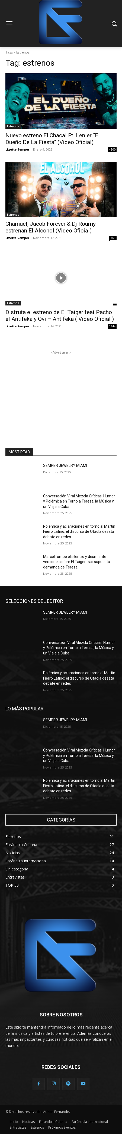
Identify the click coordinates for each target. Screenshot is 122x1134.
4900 (112, 149)
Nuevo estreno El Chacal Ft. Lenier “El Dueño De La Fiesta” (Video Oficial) (52, 138)
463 (113, 238)
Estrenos (13, 126)
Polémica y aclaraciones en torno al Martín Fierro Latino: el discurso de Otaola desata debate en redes (79, 531)
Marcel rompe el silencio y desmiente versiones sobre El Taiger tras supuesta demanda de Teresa (76, 561)
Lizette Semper (17, 149)
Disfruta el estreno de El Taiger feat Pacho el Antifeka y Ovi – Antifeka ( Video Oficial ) (59, 315)
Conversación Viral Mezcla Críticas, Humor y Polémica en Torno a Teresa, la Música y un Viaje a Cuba (79, 501)
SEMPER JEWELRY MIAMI (65, 465)
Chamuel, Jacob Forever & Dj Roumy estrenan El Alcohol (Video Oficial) (50, 227)
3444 (112, 326)
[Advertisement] (61, 389)
